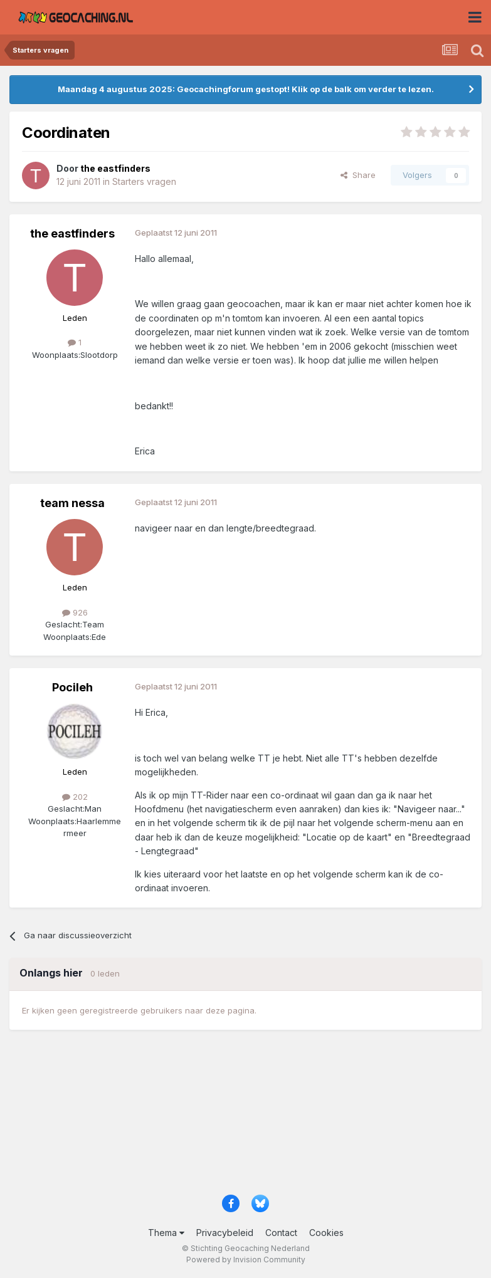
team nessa (72, 503)
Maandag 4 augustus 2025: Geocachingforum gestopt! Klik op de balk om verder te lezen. (246, 89)
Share (358, 175)
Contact (281, 1232)
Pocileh (72, 687)
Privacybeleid (224, 1232)
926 (75, 612)
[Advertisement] (245, 1118)
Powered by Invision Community (245, 1259)
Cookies (326, 1232)
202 (75, 797)
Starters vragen (144, 181)
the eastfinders (72, 233)
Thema (166, 1232)
